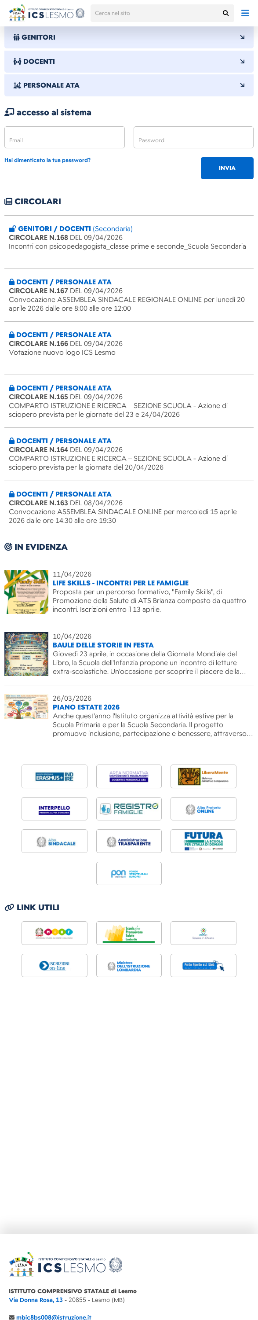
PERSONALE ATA (129, 86)
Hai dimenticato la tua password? (47, 160)
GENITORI (129, 37)
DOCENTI (129, 62)
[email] (64, 137)
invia (227, 168)
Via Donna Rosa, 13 (36, 1300)
